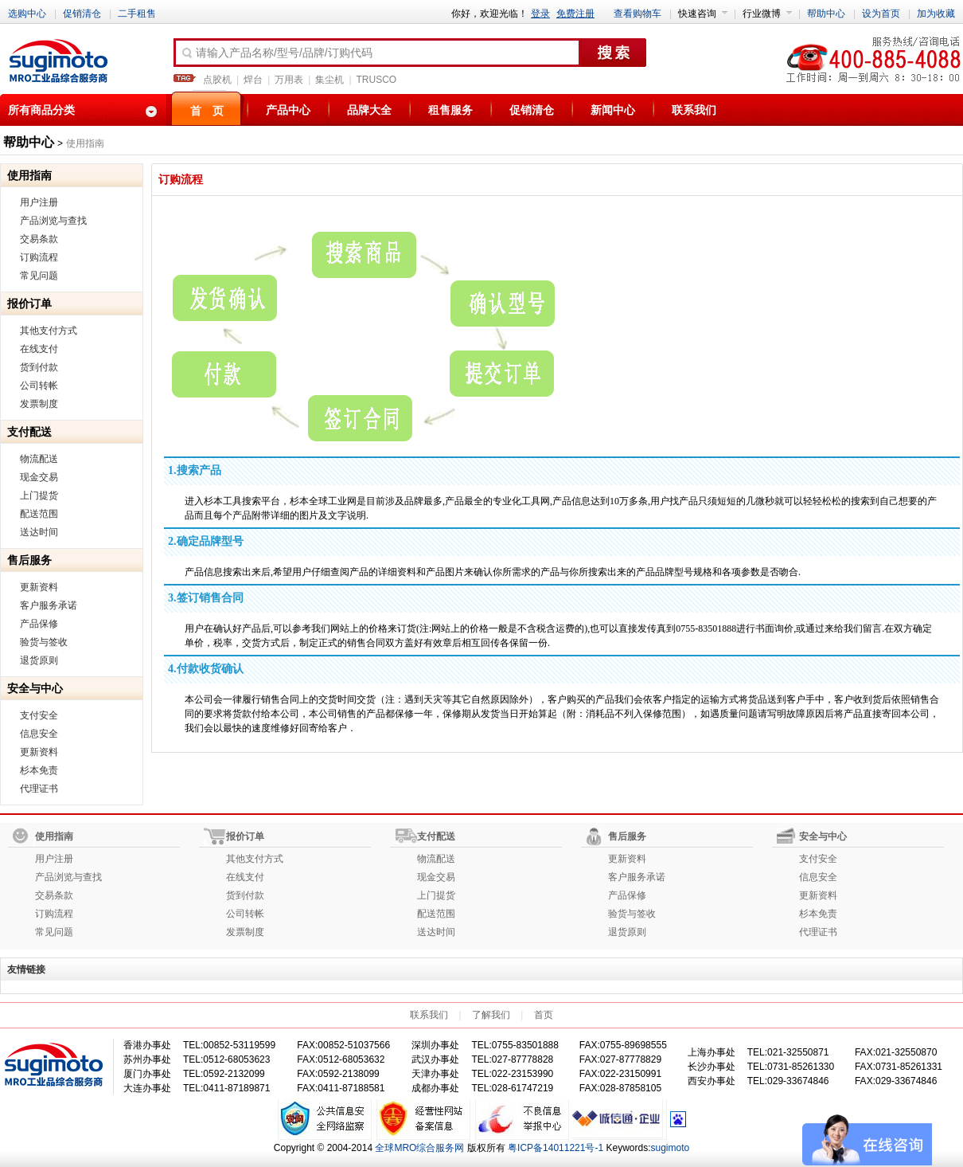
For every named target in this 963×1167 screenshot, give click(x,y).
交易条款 (39, 239)
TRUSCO (377, 79)
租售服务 (450, 110)
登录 (540, 13)
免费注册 (575, 13)
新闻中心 (613, 110)
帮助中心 (826, 13)
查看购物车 (637, 13)
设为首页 (881, 13)
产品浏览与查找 (53, 220)
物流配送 (39, 458)
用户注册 (39, 202)
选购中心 (27, 13)
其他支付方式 (48, 330)
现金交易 (39, 477)
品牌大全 (369, 110)
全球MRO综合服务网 (419, 1147)
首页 (543, 1014)
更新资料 (39, 587)
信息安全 (39, 733)
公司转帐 (39, 385)
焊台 (253, 79)
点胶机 (217, 79)
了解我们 (491, 1014)
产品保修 (39, 623)
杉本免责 (39, 770)
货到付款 (39, 367)
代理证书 (39, 788)
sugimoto (670, 1147)
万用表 (289, 79)
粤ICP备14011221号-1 (555, 1147)
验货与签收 (44, 642)
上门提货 (39, 495)
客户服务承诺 (48, 605)
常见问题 (39, 275)
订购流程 (39, 257)
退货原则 (39, 660)
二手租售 (137, 13)
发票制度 (39, 403)
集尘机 (329, 79)
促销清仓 (82, 13)
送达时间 (39, 532)
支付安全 (39, 715)
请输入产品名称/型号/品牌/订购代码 (276, 53)
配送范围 (39, 513)
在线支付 (39, 348)
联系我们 (694, 110)
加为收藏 (936, 13)
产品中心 (288, 110)
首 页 (207, 110)
